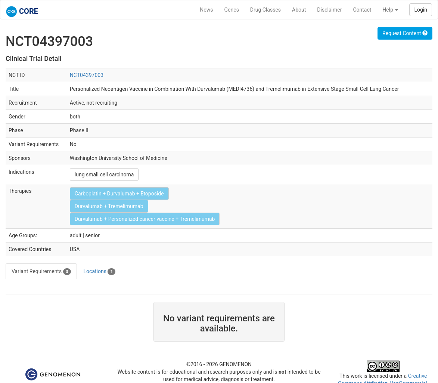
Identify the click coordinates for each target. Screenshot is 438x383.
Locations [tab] (100, 271)
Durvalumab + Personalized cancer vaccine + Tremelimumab (145, 219)
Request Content (405, 33)
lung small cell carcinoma (104, 174)
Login (420, 10)
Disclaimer (329, 10)
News (206, 10)
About (299, 10)
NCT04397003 (86, 75)
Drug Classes (265, 10)
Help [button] (390, 10)
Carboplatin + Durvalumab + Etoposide (119, 194)
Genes (231, 10)
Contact (362, 10)
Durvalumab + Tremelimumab (109, 206)
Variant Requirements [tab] (41, 271)
